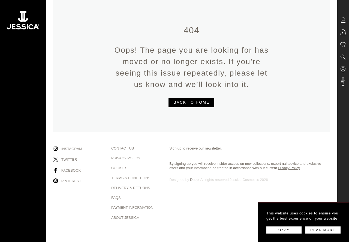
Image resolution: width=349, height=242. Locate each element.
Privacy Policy (125, 158)
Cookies (119, 168)
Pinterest (71, 181)
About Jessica (125, 218)
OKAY (284, 230)
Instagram (71, 149)
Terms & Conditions (130, 178)
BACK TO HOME (191, 102)
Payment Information (132, 207)
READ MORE (322, 230)
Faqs (116, 198)
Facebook (71, 170)
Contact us (122, 148)
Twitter (69, 159)
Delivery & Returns (130, 188)
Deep (194, 180)
